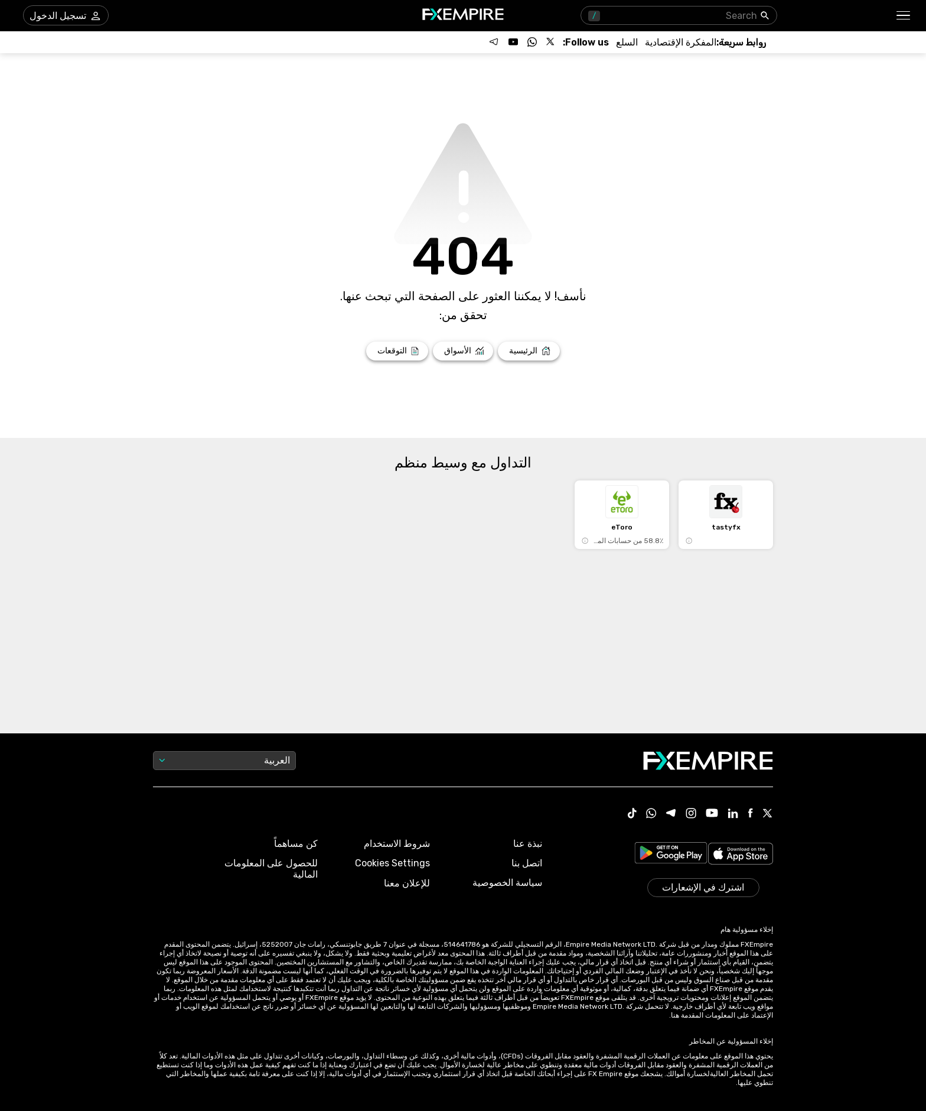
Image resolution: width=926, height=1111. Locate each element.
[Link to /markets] (463, 351)
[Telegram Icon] (671, 814)
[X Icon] (767, 814)
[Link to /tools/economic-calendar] (680, 42)
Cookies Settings (392, 863)
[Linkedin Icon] (733, 814)
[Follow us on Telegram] (494, 42)
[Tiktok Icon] (632, 814)
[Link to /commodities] (627, 42)
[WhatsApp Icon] (651, 814)
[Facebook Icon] (750, 814)
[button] (904, 15)
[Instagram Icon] (691, 814)
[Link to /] (529, 351)
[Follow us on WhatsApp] (532, 42)
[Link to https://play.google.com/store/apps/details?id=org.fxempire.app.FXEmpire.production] (671, 855)
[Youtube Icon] (712, 814)
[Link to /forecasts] (397, 351)
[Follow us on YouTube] (513, 42)
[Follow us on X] (551, 42)
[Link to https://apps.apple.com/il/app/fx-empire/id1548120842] (740, 855)
